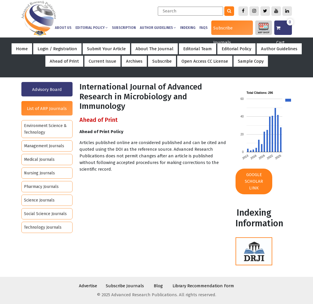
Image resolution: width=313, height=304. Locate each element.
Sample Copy (251, 61)
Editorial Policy (91, 28)
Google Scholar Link (254, 181)
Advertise (88, 285)
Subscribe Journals (223, 30)
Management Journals (44, 145)
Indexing (187, 28)
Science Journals (39, 200)
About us (63, 28)
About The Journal (154, 48)
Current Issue (102, 61)
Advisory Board (47, 89)
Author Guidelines (158, 28)
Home (22, 48)
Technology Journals (43, 227)
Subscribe (162, 61)
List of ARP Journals (47, 108)
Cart (284, 27)
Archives (134, 61)
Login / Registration (57, 48)
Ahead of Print (64, 61)
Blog (158, 285)
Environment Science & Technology (45, 129)
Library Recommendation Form (203, 285)
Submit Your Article (106, 48)
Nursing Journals (39, 173)
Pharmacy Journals (41, 186)
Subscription (124, 28)
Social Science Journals (45, 213)
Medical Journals (39, 159)
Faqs (203, 28)
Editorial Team (197, 48)
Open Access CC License (204, 61)
